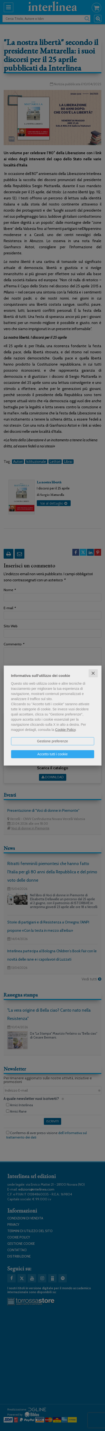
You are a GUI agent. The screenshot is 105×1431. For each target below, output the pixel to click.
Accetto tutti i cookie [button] (52, 754)
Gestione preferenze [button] (52, 741)
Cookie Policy (65, 729)
